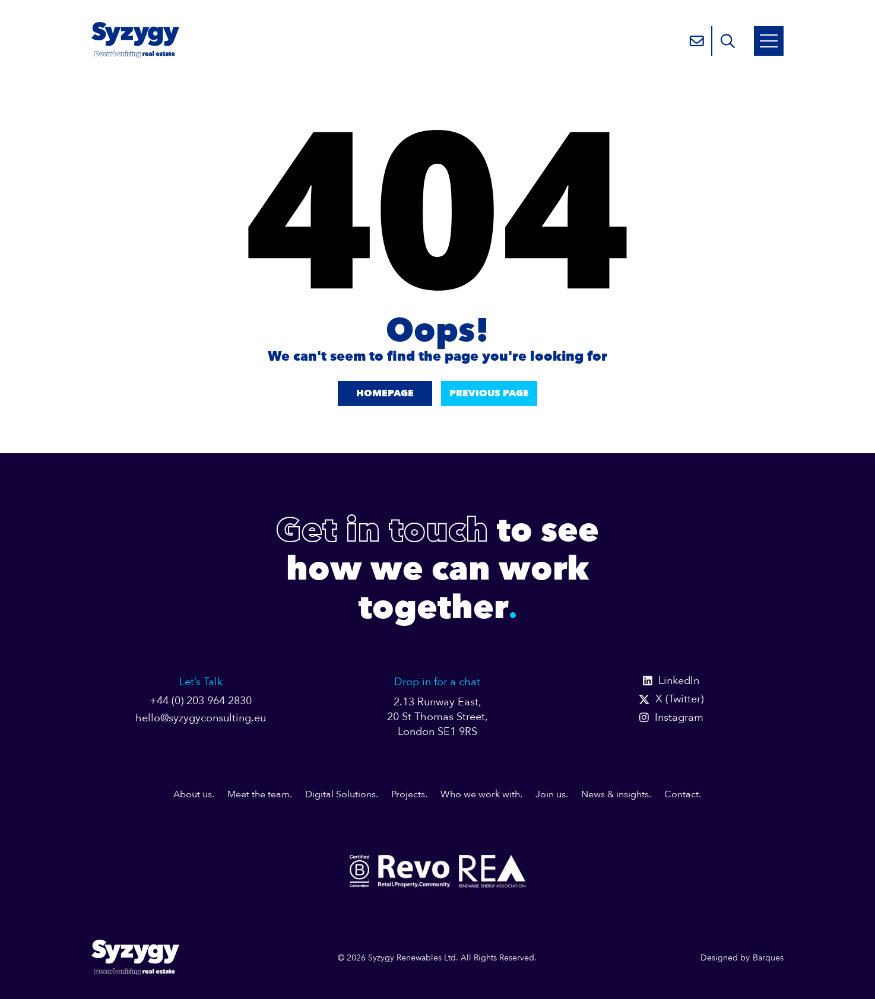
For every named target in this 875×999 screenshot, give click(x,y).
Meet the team (258, 794)
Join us (550, 794)
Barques (768, 957)
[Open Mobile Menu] (769, 41)
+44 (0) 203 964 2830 (201, 701)
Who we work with (480, 794)
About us (192, 794)
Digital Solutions (340, 794)
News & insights (615, 794)
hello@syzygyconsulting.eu (200, 718)
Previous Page (489, 393)
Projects (408, 794)
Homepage (385, 393)
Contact (681, 794)
